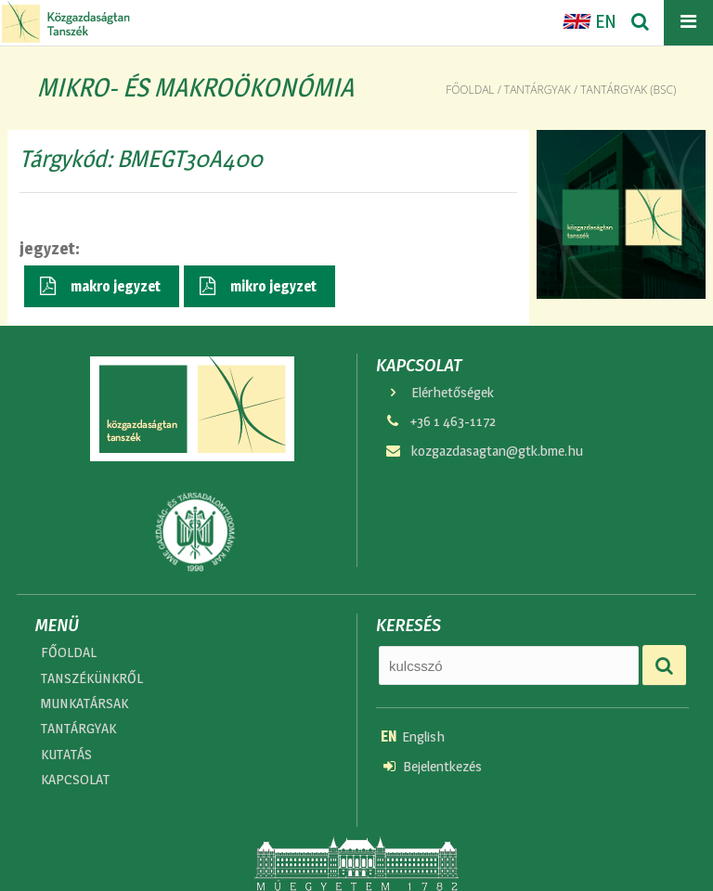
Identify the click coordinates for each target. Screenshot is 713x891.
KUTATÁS (66, 754)
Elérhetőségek (438, 392)
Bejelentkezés (432, 766)
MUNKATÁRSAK (84, 703)
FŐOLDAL (69, 652)
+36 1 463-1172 (439, 421)
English (413, 736)
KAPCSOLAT (75, 779)
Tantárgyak (537, 89)
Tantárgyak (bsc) (628, 89)
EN (589, 21)
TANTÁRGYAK (78, 728)
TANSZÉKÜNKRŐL (92, 678)
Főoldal (470, 89)
